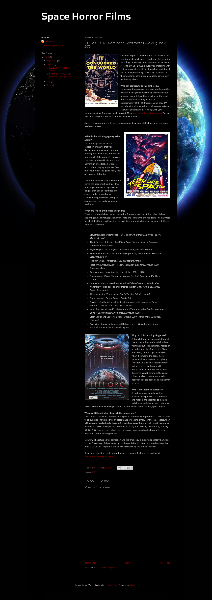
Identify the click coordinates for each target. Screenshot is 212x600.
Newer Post (90, 563)
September (52, 60)
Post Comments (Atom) (107, 568)
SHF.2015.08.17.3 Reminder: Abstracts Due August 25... (59, 75)
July (49, 81)
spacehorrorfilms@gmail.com (146, 112)
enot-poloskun (111, 585)
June (49, 85)
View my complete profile (52, 45)
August (50, 64)
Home (128, 563)
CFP (94, 472)
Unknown (49, 41)
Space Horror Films (86, 16)
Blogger (133, 585)
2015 (47, 57)
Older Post (165, 563)
